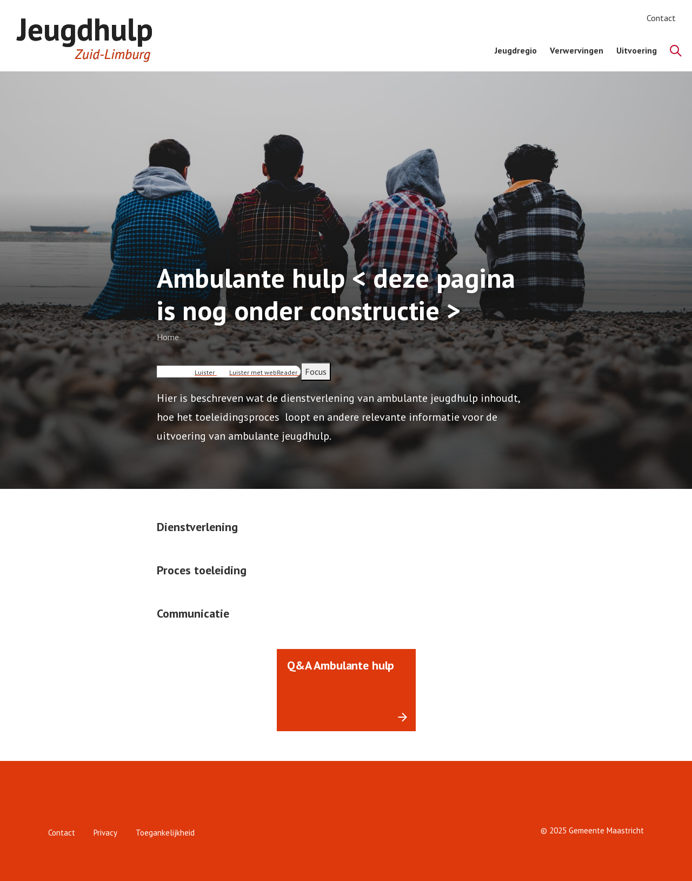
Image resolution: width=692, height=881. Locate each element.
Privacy (105, 832)
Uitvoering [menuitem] (636, 50)
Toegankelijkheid (165, 832)
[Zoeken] (676, 51)
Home (168, 337)
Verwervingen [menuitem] (576, 50)
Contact (661, 17)
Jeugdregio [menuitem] (516, 50)
